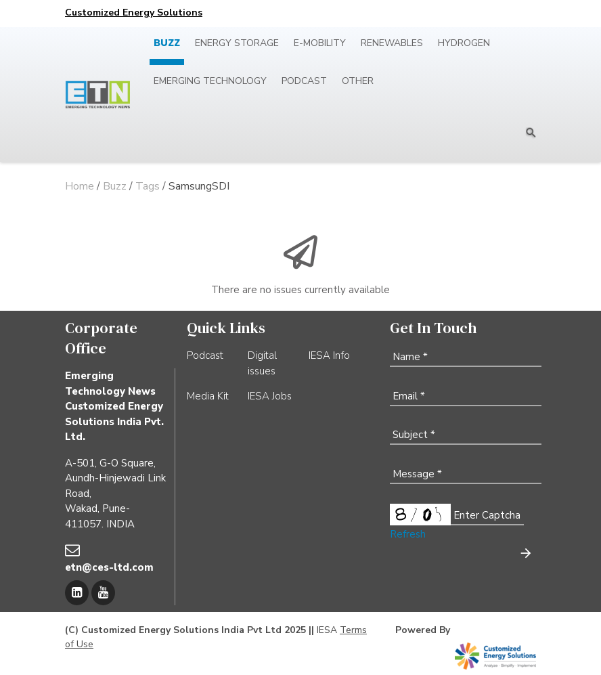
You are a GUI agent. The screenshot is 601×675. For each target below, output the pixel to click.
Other (358, 80)
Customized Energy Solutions (133, 12)
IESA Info (329, 355)
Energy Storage (237, 43)
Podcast (304, 80)
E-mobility (320, 43)
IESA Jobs (270, 396)
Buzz (167, 43)
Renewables (392, 43)
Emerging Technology (210, 80)
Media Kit (208, 396)
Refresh (408, 534)
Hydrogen (464, 43)
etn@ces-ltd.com (109, 567)
